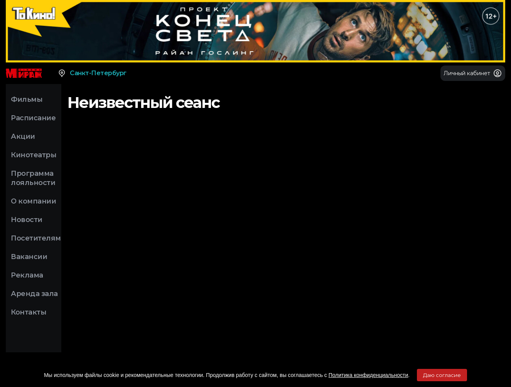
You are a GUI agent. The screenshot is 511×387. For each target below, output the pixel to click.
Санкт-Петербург (91, 73)
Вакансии (29, 256)
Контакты (28, 312)
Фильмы (26, 99)
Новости (26, 219)
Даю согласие (442, 375)
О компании (33, 201)
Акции (23, 136)
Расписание (33, 118)
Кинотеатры (33, 155)
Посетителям (36, 238)
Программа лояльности (33, 178)
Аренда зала (34, 293)
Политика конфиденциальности (368, 375)
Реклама (27, 275)
